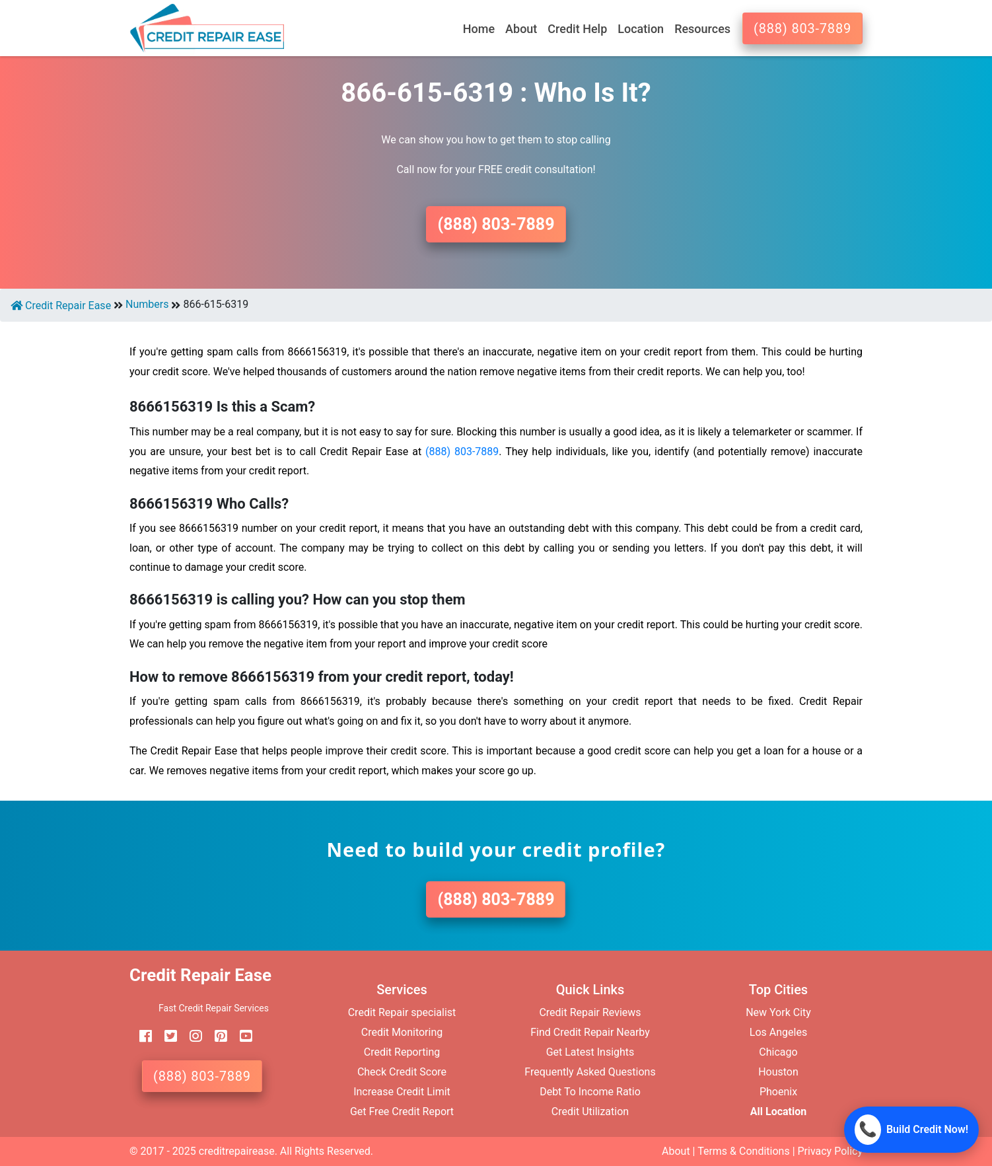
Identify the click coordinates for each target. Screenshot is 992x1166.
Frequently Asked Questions (589, 1072)
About (676, 1151)
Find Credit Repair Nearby (590, 1032)
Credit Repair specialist (402, 1012)
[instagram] (191, 1036)
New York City (778, 1012)
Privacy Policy (830, 1151)
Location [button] (641, 29)
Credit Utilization (590, 1111)
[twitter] (166, 1036)
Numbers (146, 304)
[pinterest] (216, 1036)
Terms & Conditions (743, 1151)
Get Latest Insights (590, 1052)
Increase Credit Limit (401, 1091)
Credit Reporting (402, 1052)
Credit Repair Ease (61, 305)
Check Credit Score (401, 1072)
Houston (778, 1072)
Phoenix (778, 1091)
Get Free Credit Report (402, 1111)
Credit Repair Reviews (590, 1012)
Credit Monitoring (402, 1032)
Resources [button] (702, 29)
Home (479, 29)
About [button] (521, 29)
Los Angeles (778, 1032)
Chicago (778, 1052)
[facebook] (140, 1036)
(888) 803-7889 (802, 28)
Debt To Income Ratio (590, 1091)
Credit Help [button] (577, 29)
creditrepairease (237, 1151)
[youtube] (241, 1036)
